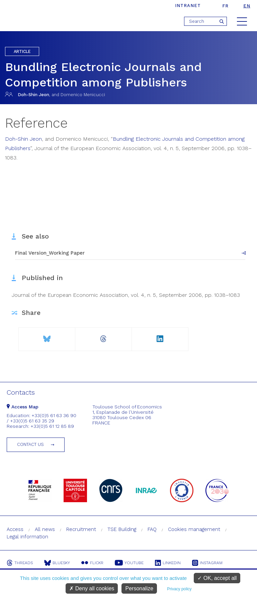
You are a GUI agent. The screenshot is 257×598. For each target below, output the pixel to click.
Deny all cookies (91, 588)
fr (225, 5)
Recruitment (81, 529)
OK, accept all (217, 578)
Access (15, 529)
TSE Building (121, 529)
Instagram (207, 563)
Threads (20, 563)
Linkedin (168, 563)
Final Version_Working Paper (50, 253)
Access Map (22, 406)
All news (45, 529)
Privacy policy (179, 589)
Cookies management (194, 529)
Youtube (129, 563)
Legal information (27, 537)
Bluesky (57, 563)
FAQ (152, 529)
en (246, 5)
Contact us (30, 444)
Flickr (92, 562)
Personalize (139, 588)
